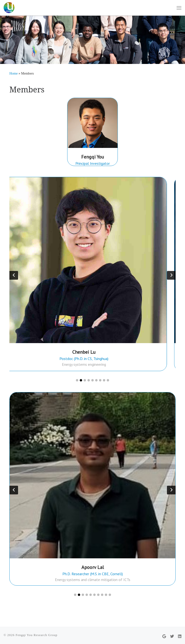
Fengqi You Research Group (37, 634)
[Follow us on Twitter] (172, 636)
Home (13, 73)
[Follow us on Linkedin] (179, 636)
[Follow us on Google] (164, 636)
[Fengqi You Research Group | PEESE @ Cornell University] (9, 7)
